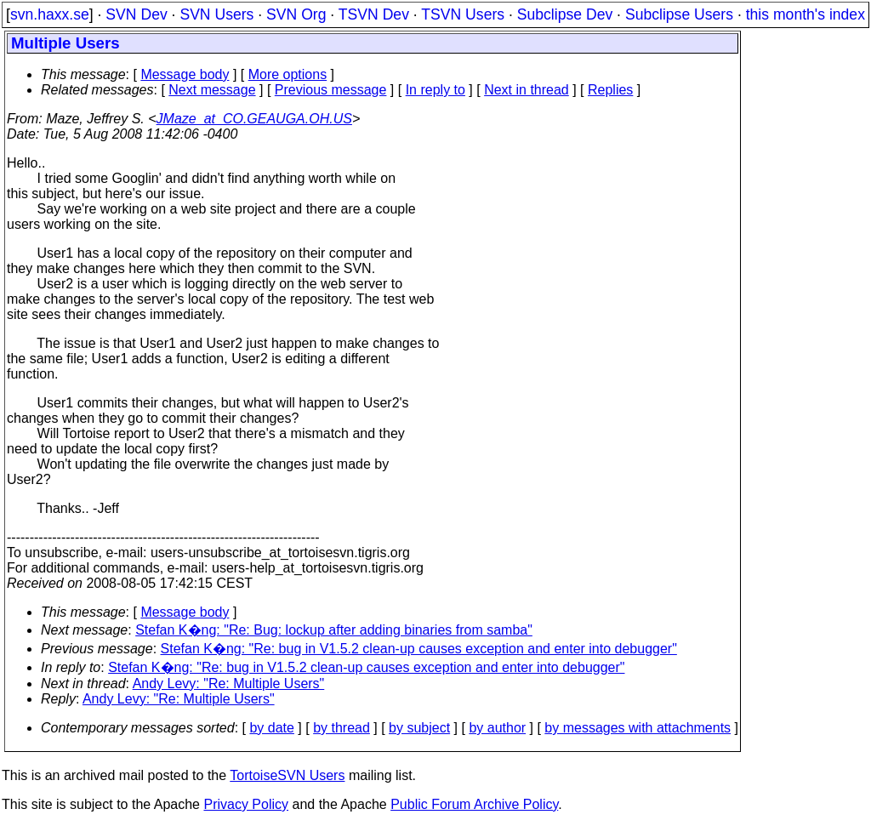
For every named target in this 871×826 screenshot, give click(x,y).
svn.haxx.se (49, 14)
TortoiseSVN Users (287, 775)
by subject (419, 728)
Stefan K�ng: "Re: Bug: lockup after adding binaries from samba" (333, 630)
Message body (184, 74)
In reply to (435, 90)
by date (271, 728)
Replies (610, 90)
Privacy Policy (245, 804)
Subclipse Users (679, 14)
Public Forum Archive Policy (474, 804)
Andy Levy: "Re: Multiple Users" (229, 683)
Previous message (331, 90)
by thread (341, 728)
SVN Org (296, 14)
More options (287, 74)
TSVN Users (462, 14)
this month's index (805, 14)
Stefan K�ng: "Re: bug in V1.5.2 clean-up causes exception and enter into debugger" (419, 648)
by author (497, 728)
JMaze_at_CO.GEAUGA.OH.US (254, 118)
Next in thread (526, 90)
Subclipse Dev (564, 14)
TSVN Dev (374, 14)
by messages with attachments (637, 728)
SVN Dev (136, 14)
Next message (211, 90)
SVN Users (216, 14)
